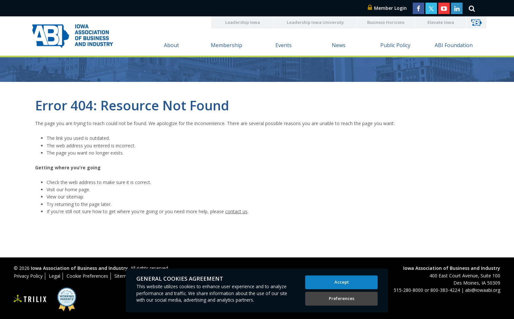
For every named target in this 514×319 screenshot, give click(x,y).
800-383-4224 (445, 290)
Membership (226, 45)
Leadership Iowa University (315, 22)
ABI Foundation (454, 45)
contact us (236, 211)
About (171, 45)
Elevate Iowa (440, 22)
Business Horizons (386, 22)
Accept (341, 282)
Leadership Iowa (242, 22)
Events (283, 45)
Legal (54, 276)
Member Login (387, 8)
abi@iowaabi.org (482, 290)
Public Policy (395, 45)
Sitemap (123, 276)
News (339, 45)
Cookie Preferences (87, 276)
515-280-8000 (408, 290)
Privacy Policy (28, 276)
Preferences (341, 298)
